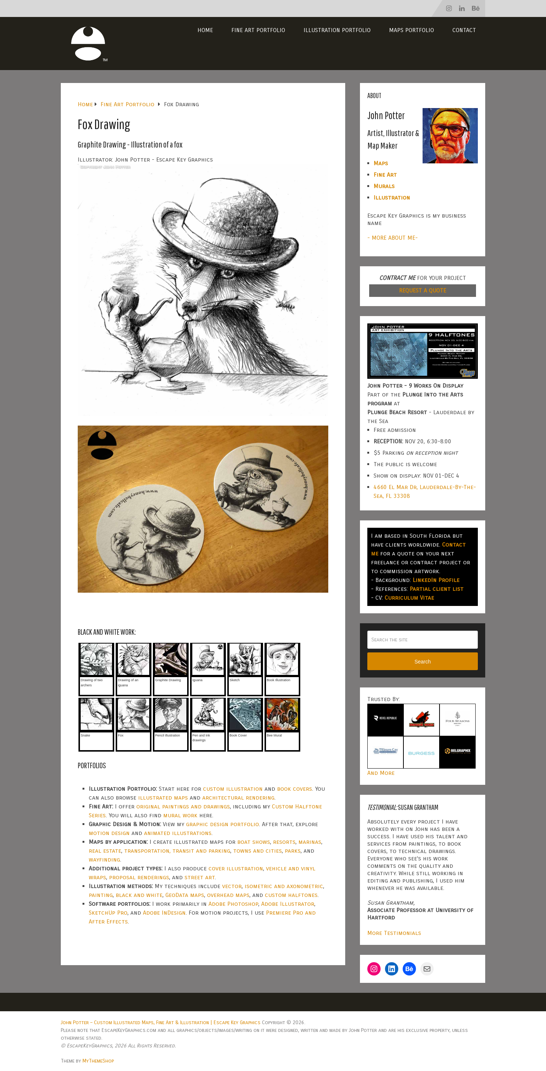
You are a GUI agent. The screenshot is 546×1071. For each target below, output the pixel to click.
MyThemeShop (98, 1061)
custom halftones (291, 894)
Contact (464, 30)
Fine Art (385, 174)
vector (232, 886)
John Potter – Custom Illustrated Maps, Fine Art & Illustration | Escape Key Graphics (160, 1022)
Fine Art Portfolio (258, 30)
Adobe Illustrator (287, 903)
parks (293, 850)
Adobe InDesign (164, 912)
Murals (384, 186)
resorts (284, 841)
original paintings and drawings (183, 806)
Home (205, 30)
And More (381, 772)
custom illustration (233, 788)
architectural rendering (238, 797)
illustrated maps (163, 797)
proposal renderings (139, 877)
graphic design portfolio (222, 824)
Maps (381, 163)
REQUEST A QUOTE (422, 290)
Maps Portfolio (411, 30)
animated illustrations (177, 832)
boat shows (253, 841)
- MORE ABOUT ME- (392, 237)
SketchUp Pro (108, 912)
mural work (180, 815)
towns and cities (257, 850)
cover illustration (236, 868)
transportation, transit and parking (177, 850)
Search (422, 662)
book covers (294, 788)
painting (101, 894)
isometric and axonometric (284, 886)
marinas (309, 841)
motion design (109, 832)
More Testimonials (394, 932)
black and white (139, 894)
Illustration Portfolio (337, 30)
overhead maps (228, 894)
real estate (105, 850)
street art (200, 877)
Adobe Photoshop (233, 903)
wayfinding (104, 859)
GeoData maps (184, 894)
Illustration (392, 197)
